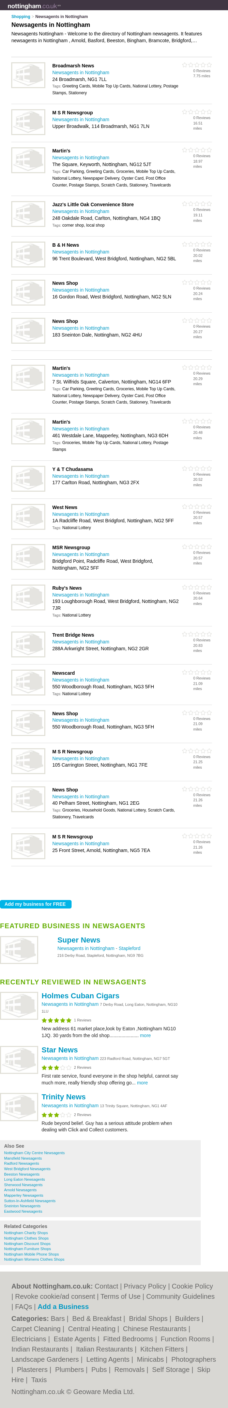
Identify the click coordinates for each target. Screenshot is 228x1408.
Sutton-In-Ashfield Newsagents (30, 1201)
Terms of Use (121, 1296)
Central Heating (93, 1328)
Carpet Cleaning (36, 1328)
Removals (130, 1369)
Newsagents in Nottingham (86, 948)
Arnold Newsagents (20, 1190)
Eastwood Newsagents (23, 1211)
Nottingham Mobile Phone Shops (31, 1254)
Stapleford (129, 948)
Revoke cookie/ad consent (55, 1296)
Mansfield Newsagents (23, 1158)
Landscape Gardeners (45, 1359)
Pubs (100, 1369)
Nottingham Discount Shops (27, 1244)
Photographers (193, 1359)
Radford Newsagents (21, 1163)
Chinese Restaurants (155, 1328)
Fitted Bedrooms (129, 1339)
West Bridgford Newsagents (27, 1169)
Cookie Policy (192, 1286)
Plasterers (33, 1369)
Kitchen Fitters (163, 1349)
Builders (188, 1318)
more (145, 1035)
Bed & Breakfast (97, 1318)
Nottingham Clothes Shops (26, 1238)
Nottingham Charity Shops (26, 1233)
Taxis (39, 1380)
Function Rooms (186, 1339)
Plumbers (70, 1369)
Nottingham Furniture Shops (27, 1249)
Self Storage (172, 1369)
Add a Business (63, 1306)
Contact (106, 1286)
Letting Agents (108, 1359)
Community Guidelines (180, 1296)
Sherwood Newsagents (23, 1185)
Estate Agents (76, 1339)
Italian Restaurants (105, 1349)
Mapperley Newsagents (23, 1195)
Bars (59, 1318)
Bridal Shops (149, 1318)
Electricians (29, 1339)
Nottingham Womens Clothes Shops (34, 1259)
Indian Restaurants (40, 1349)
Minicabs (151, 1359)
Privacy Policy (145, 1286)
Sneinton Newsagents (22, 1206)
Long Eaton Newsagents (24, 1179)
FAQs (23, 1306)
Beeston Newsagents (22, 1174)
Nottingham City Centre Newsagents (34, 1153)
